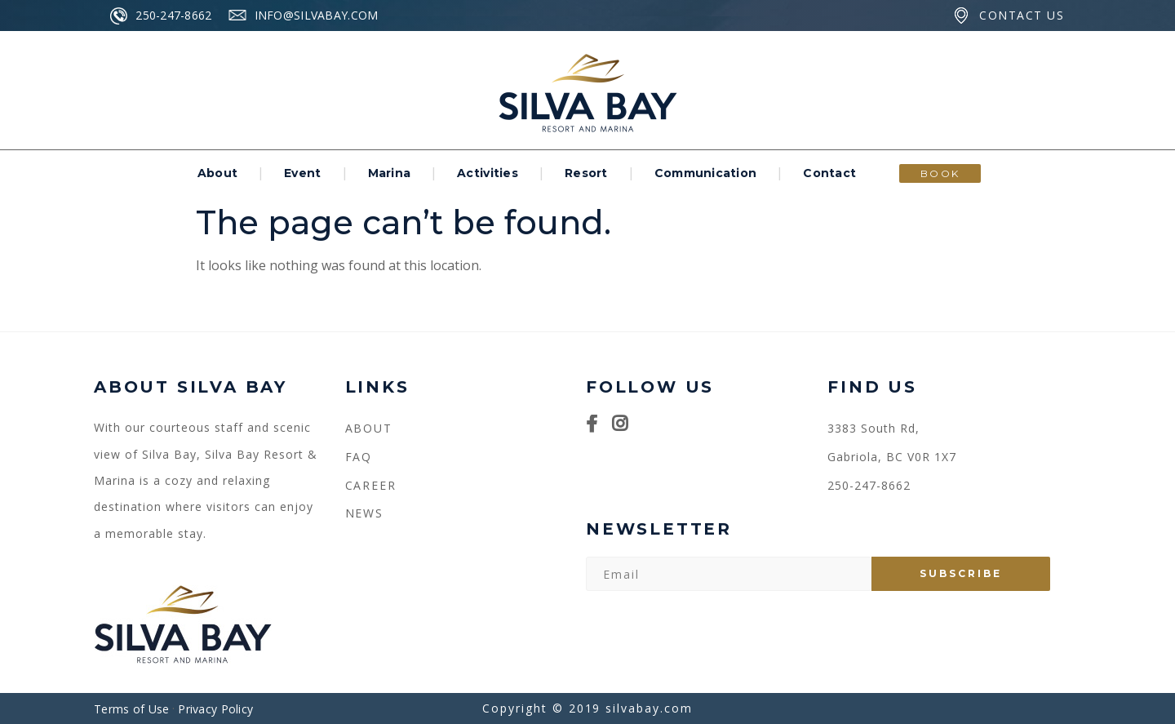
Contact (829, 173)
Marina (389, 173)
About (217, 173)
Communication (705, 173)
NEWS (364, 513)
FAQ (359, 456)
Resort (586, 173)
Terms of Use (131, 709)
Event (302, 173)
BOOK (940, 173)
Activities (487, 173)
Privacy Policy (215, 709)
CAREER (371, 485)
